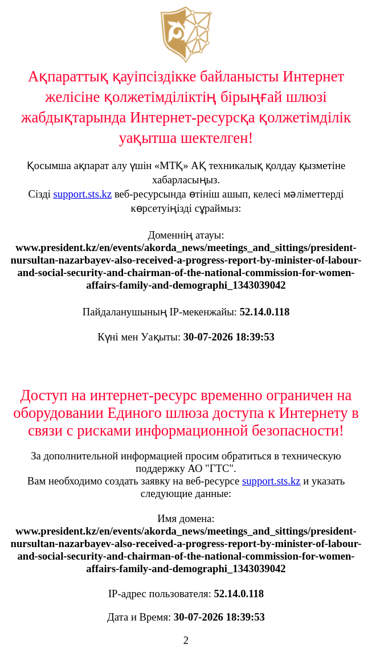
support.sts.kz (83, 194)
